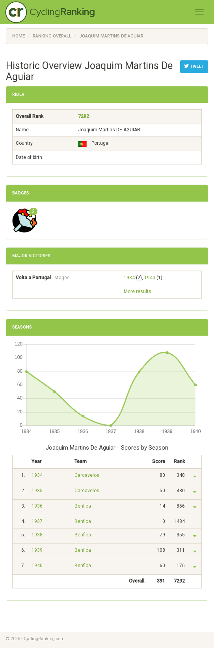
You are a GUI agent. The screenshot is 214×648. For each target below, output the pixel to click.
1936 (37, 506)
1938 (37, 535)
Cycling (62, 12)
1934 (129, 277)
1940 (149, 277)
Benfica (82, 506)
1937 (37, 521)
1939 (37, 550)
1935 (37, 490)
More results (137, 291)
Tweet (194, 66)
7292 (83, 116)
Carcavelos (86, 475)
